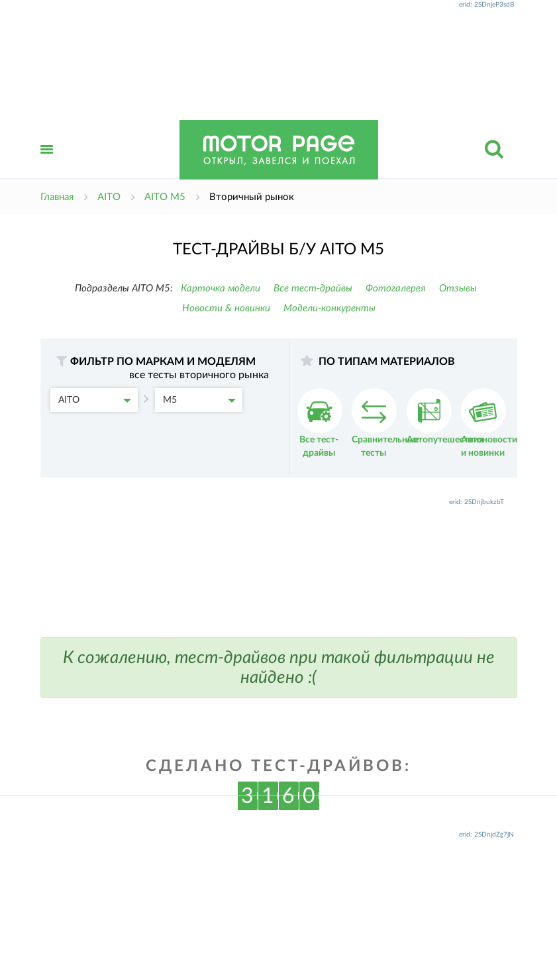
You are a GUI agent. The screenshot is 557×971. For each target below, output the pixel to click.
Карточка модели (220, 288)
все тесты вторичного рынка (199, 375)
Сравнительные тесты (385, 423)
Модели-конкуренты (329, 308)
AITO (94, 400)
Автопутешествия (445, 416)
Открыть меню (47, 164)
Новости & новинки (226, 308)
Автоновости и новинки (489, 423)
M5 (199, 400)
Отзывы (458, 288)
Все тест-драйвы (313, 288)
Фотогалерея (396, 288)
